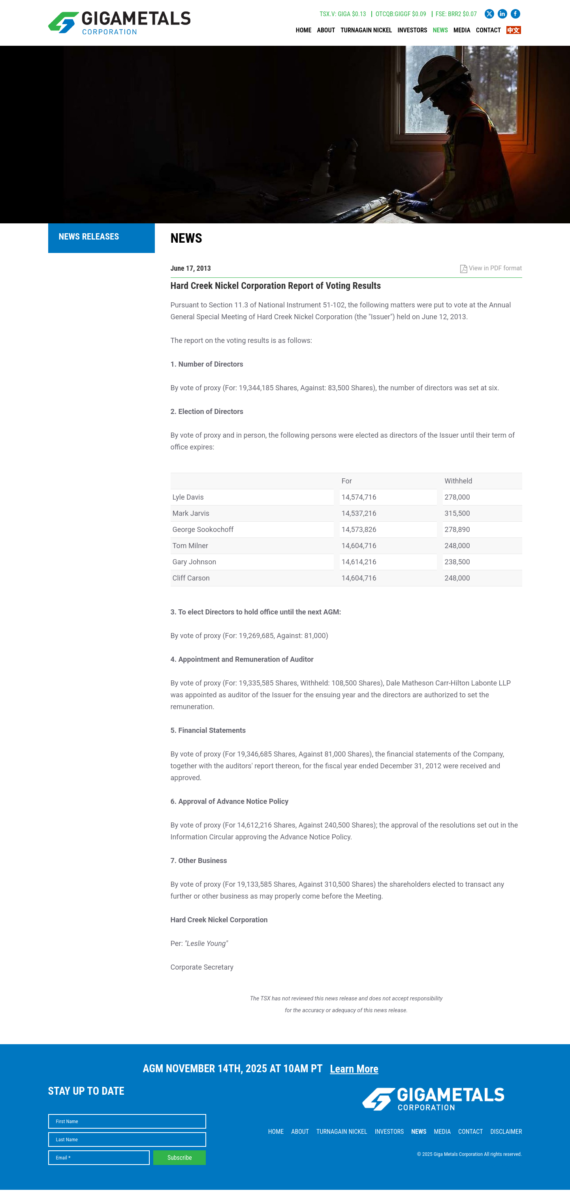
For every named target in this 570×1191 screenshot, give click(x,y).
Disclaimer (506, 1133)
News (440, 31)
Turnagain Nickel (366, 31)
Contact (488, 31)
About (326, 31)
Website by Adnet (504, 1167)
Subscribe (179, 1159)
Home (304, 31)
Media (461, 31)
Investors (412, 31)
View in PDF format (491, 269)
